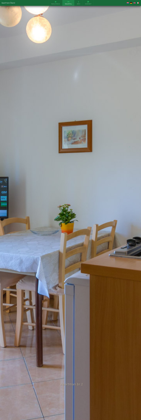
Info (78, 3)
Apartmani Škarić (8, 3)
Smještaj (68, 3)
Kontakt (88, 3)
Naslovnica (55, 3)
